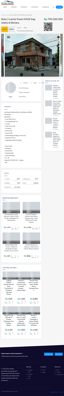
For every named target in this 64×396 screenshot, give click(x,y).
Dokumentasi (48, 354)
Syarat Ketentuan (54, 392)
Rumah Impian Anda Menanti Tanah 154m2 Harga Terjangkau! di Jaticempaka (11, 217)
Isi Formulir (58, 354)
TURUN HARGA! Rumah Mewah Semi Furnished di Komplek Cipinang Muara (9, 287)
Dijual (19, 27)
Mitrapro (34, 7)
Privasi (61, 392)
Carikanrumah (60, 374)
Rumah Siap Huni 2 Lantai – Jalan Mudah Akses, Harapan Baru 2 (34, 285)
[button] (21, 74)
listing (6, 15)
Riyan (10, 97)
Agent (43, 372)
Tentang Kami (30, 371)
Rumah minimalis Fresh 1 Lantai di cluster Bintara (56, 123)
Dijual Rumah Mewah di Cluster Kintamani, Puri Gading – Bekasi (9, 320)
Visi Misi (59, 372)
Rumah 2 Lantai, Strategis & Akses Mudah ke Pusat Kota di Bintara (34, 320)
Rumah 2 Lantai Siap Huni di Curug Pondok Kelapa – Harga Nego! (21, 285)
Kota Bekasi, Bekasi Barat (25, 31)
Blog (58, 370)
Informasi (45, 7)
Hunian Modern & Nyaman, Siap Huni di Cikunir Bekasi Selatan (31, 247)
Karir (29, 378)
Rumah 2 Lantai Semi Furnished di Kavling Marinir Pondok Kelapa (57, 91)
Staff (43, 370)
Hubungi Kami (30, 375)
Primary (14, 7)
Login (59, 7)
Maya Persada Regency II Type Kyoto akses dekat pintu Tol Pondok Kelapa (57, 139)
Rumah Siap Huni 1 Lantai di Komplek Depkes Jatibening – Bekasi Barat (21, 320)
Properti (24, 7)
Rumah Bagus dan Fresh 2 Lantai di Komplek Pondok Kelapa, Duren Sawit (11, 248)
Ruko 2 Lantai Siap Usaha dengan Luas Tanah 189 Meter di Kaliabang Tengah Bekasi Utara (57, 107)
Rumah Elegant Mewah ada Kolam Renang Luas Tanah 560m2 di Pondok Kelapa (31, 218)
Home (5, 7)
